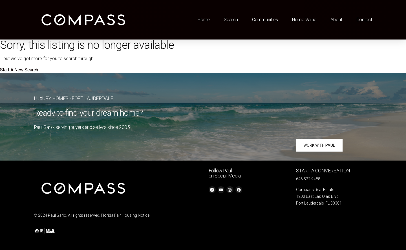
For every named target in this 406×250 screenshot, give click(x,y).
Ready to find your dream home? (88, 113)
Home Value (304, 19)
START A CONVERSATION (323, 171)
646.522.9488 (308, 179)
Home (204, 19)
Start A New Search (19, 70)
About (336, 19)
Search (231, 19)
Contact (364, 19)
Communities (265, 19)
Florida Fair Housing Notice (125, 215)
